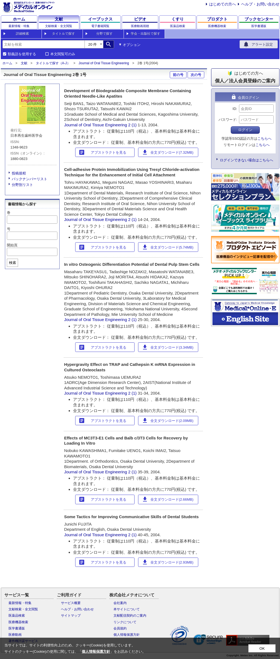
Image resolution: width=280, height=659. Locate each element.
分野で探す (104, 34)
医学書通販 (16, 628)
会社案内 (120, 603)
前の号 (178, 75)
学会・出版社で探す (145, 34)
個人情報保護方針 (126, 635)
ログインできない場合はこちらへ (246, 160)
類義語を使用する (22, 54)
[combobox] (43, 44)
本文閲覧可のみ (62, 54)
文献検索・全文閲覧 (23, 609)
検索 (12, 263)
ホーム (7, 63)
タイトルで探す (63, 34)
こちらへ (264, 138)
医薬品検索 (16, 615)
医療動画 (15, 635)
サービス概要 (71, 603)
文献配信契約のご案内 (129, 615)
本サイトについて (126, 609)
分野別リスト (22, 185)
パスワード (227, 120)
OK (262, 648)
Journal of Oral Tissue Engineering (104, 63)
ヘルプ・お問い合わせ (260, 4)
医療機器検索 (18, 622)
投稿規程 (19, 173)
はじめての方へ (222, 4)
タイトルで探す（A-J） (53, 63)
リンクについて (124, 622)
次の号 (196, 75)
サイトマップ (71, 615)
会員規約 (120, 628)
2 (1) (133, 125)
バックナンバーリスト (29, 179)
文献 (24, 63)
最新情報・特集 (19, 603)
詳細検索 (22, 34)
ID (234, 109)
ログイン (245, 130)
